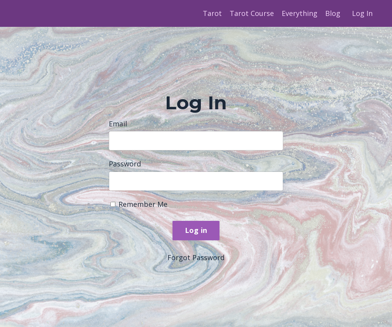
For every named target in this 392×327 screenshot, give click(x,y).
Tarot (212, 13)
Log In (362, 13)
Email (118, 123)
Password (125, 163)
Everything (299, 13)
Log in (196, 230)
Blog (332, 13)
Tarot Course (252, 13)
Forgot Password (196, 257)
